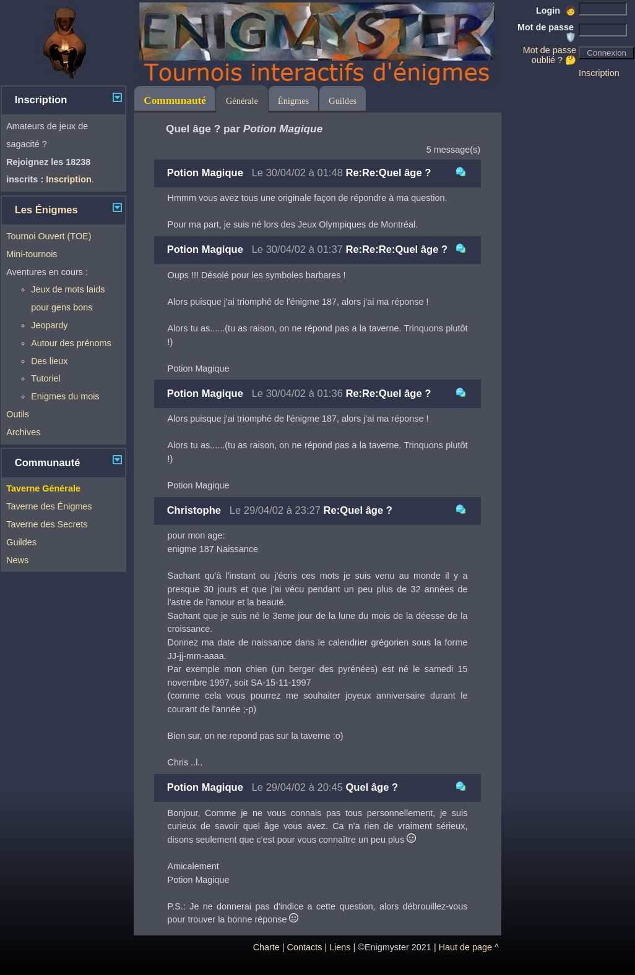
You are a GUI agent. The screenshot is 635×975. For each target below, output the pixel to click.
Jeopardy (49, 325)
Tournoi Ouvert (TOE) (48, 236)
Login (556, 10)
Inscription (599, 73)
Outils (17, 414)
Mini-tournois (31, 254)
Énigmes (293, 101)
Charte (266, 947)
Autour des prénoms (71, 343)
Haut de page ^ (469, 947)
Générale (242, 101)
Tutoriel (45, 378)
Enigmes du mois (65, 396)
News (17, 560)
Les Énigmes (46, 210)
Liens (339, 947)
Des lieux (49, 361)
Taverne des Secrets (46, 524)
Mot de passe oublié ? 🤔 (549, 55)
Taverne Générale (43, 488)
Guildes (21, 542)
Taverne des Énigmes (49, 506)
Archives (23, 432)
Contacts (304, 947)
